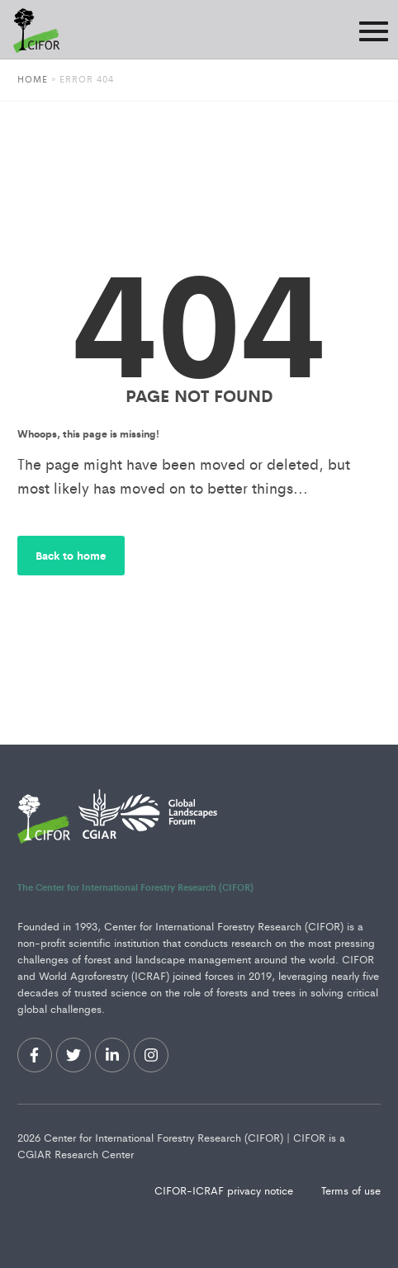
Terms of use (351, 1190)
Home (32, 78)
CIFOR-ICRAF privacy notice (225, 1190)
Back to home (71, 555)
